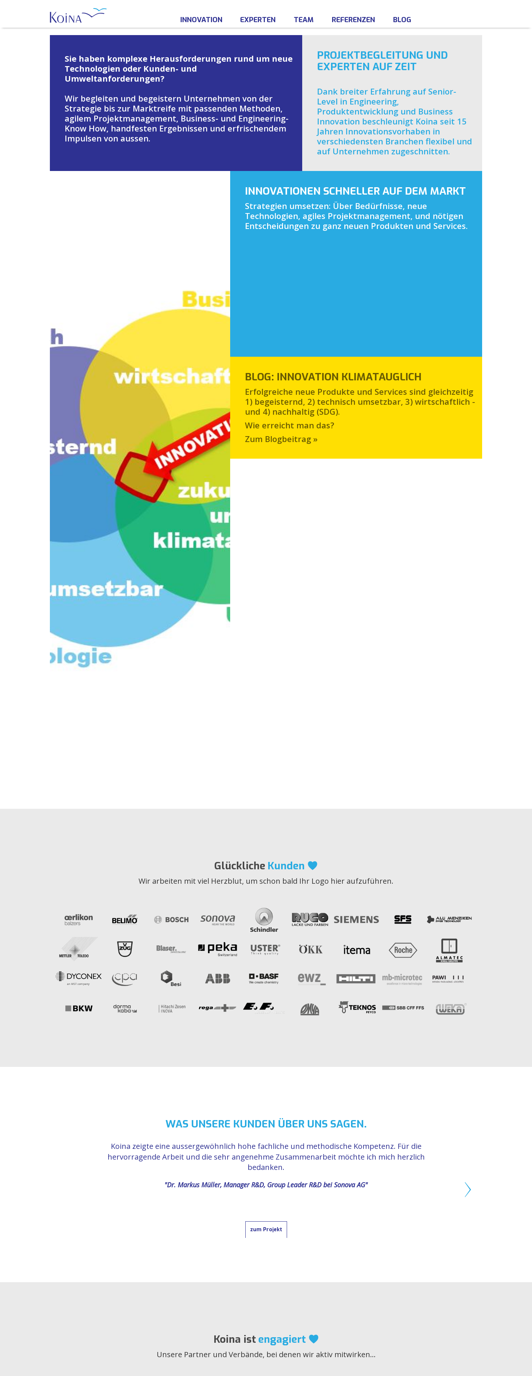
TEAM (209, 1242)
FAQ (206, 1260)
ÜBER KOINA (219, 1232)
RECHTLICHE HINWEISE (416, 1232)
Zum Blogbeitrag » (281, 357)
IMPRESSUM (399, 1242)
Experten (258, 19)
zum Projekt (266, 842)
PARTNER (214, 1269)
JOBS (207, 1251)
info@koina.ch (98, 1273)
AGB (386, 1251)
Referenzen (353, 19)
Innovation (201, 19)
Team (304, 19)
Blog (402, 19)
